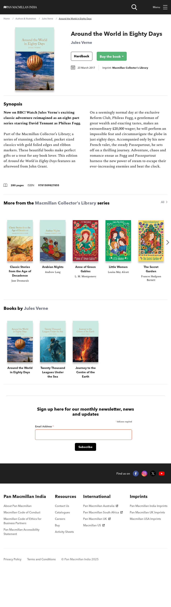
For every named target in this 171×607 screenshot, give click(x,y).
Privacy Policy (12, 591)
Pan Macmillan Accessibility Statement (21, 564)
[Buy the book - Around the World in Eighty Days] (109, 56)
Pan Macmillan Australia (100, 538)
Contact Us (62, 538)
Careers (60, 551)
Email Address (44, 458)
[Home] (20, 7)
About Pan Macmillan (18, 538)
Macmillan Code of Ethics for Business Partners (22, 553)
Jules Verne (47, 18)
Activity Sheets (64, 563)
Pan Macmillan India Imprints (148, 538)
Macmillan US (94, 557)
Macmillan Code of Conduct (22, 544)
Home (7, 18)
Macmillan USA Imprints (145, 551)
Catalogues (62, 544)
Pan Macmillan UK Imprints (147, 544)
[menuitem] (26, 528)
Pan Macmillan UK (97, 551)
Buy (57, 557)
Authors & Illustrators (25, 18)
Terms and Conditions (41, 591)
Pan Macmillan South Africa (103, 544)
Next (167, 242)
